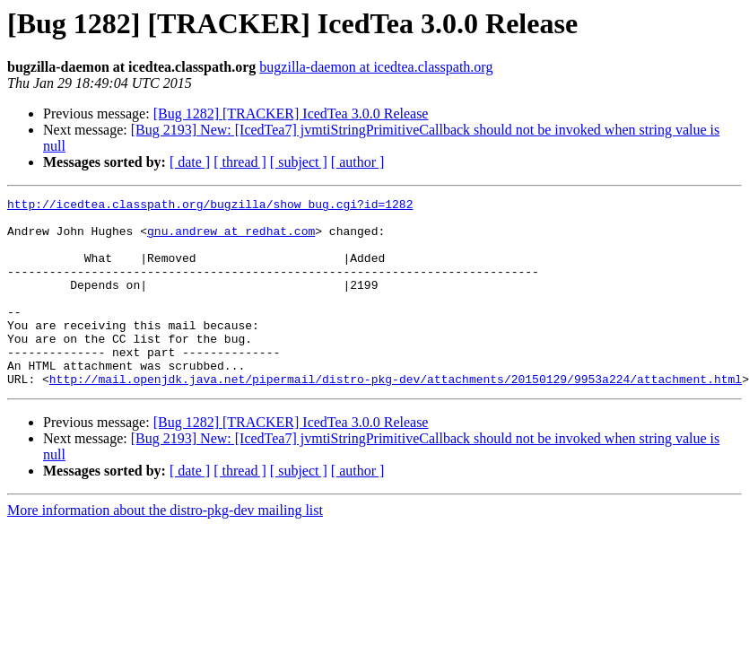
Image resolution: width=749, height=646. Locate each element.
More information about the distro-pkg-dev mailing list (165, 547)
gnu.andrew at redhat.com (231, 239)
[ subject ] (298, 162)
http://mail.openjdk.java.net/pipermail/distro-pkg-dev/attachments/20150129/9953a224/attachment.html (395, 416)
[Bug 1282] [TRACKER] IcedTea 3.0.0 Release (291, 113)
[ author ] (358, 162)
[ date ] (190, 162)
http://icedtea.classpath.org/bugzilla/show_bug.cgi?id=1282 (210, 206)
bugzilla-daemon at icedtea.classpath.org (375, 66)
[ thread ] (239, 162)
